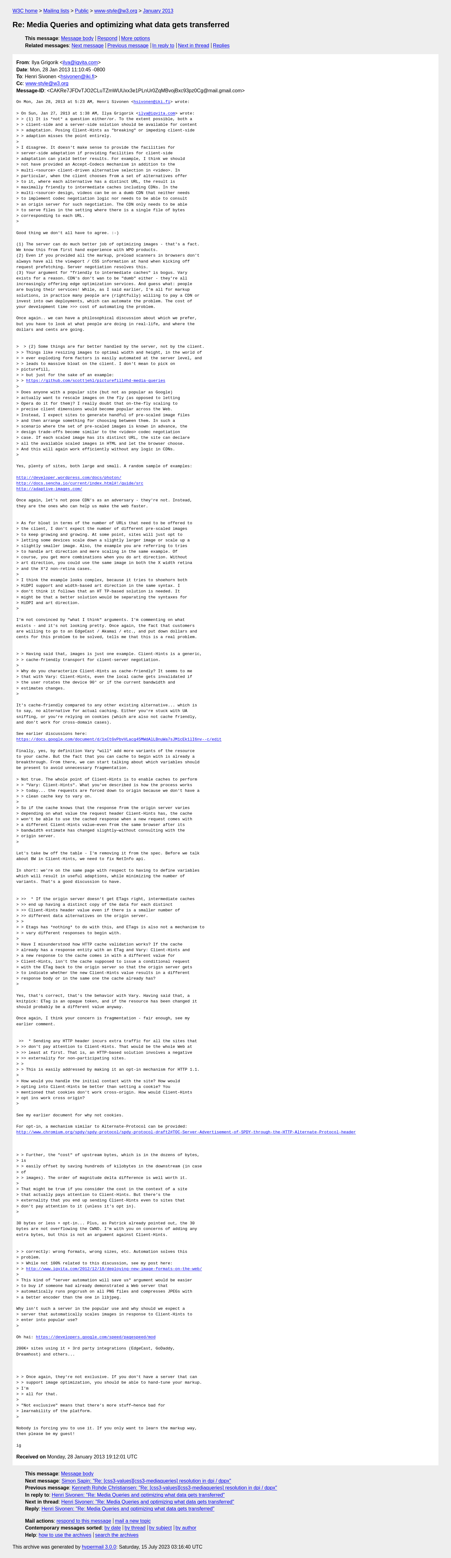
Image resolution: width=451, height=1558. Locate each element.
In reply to (163, 45)
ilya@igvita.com (80, 62)
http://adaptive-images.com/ (49, 489)
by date (112, 1527)
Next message (88, 45)
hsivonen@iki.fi (78, 76)
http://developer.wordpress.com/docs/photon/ (68, 478)
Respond (107, 38)
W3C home (25, 10)
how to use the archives (65, 1535)
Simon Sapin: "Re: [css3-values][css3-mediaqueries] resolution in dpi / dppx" (146, 1481)
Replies (221, 45)
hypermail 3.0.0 (99, 1547)
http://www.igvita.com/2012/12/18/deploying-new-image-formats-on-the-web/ (114, 1269)
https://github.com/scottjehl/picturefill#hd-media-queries (95, 381)
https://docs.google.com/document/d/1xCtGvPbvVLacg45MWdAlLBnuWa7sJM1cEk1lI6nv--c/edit (118, 739)
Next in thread (193, 45)
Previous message (128, 45)
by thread (135, 1527)
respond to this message (83, 1521)
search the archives (117, 1535)
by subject (160, 1527)
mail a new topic (133, 1521)
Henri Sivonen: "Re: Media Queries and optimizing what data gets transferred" (138, 1495)
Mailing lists (56, 10)
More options (135, 38)
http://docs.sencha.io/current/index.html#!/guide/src (79, 483)
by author (185, 1527)
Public (82, 10)
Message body (77, 38)
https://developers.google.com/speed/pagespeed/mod (95, 1337)
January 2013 (158, 10)
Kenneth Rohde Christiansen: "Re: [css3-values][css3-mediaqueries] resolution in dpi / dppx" (174, 1487)
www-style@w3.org (115, 10)
